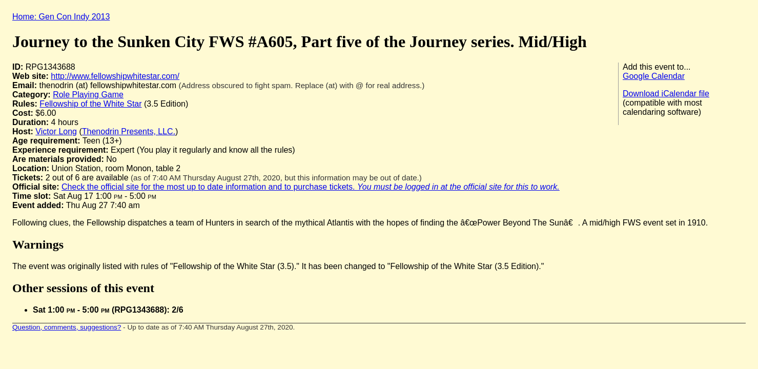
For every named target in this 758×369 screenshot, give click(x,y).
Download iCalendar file (666, 93)
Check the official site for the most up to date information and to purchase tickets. (311, 186)
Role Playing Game (88, 94)
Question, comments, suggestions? (66, 327)
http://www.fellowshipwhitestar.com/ (115, 76)
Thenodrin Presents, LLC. (128, 131)
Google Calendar (654, 76)
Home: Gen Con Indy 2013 (61, 16)
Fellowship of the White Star (90, 103)
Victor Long (56, 131)
